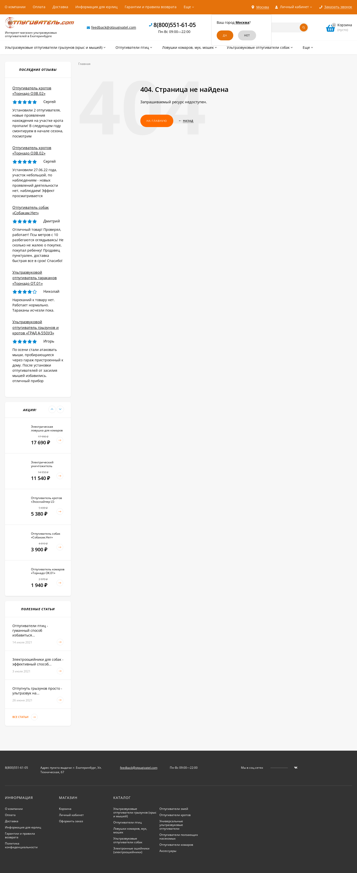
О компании (15, 6)
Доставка (60, 6)
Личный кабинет (71, 815)
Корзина (65, 809)
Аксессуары (167, 851)
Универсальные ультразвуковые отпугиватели (171, 825)
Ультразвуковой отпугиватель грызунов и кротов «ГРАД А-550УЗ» (35, 327)
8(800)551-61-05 (174, 25)
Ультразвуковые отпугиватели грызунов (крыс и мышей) (134, 812)
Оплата (39, 6)
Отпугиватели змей (173, 809)
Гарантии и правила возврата (151, 6)
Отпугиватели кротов (175, 815)
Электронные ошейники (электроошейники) (131, 850)
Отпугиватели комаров (176, 845)
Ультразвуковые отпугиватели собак (127, 840)
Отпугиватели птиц (127, 822)
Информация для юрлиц (96, 6)
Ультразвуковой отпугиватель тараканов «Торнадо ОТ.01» (34, 278)
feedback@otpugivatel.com (113, 27)
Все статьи (25, 717)
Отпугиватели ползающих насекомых (178, 837)
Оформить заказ (71, 821)
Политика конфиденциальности (21, 845)
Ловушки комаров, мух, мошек (130, 830)
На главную (157, 121)
